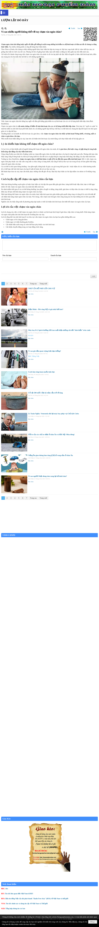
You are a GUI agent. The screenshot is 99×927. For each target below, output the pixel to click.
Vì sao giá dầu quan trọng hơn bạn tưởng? (44, 351)
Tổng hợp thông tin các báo (15, 908)
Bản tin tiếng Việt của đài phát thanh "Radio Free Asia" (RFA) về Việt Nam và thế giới (36, 899)
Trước (73, 28)
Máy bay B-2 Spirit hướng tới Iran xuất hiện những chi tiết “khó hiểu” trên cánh (59, 330)
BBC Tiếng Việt (33, 356)
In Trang (2, 232)
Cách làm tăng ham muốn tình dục (41, 372)
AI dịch (30, 335)
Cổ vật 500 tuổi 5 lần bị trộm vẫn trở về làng (45, 393)
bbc (7, 889)
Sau (79, 28)
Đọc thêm (31, 294)
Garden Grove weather (49, 532)
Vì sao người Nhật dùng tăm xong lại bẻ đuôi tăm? (47, 476)
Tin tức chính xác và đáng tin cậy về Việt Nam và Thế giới (27, 903)
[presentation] (20, 267)
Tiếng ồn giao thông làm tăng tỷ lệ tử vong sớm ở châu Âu (50, 455)
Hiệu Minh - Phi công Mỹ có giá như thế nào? (45, 309)
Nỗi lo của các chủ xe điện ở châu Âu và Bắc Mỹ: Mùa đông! (51, 434)
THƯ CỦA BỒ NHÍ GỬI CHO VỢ (41, 288)
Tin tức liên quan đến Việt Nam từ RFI (19, 894)
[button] (4, 13)
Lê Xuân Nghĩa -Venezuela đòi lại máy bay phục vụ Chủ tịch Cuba (53, 414)
